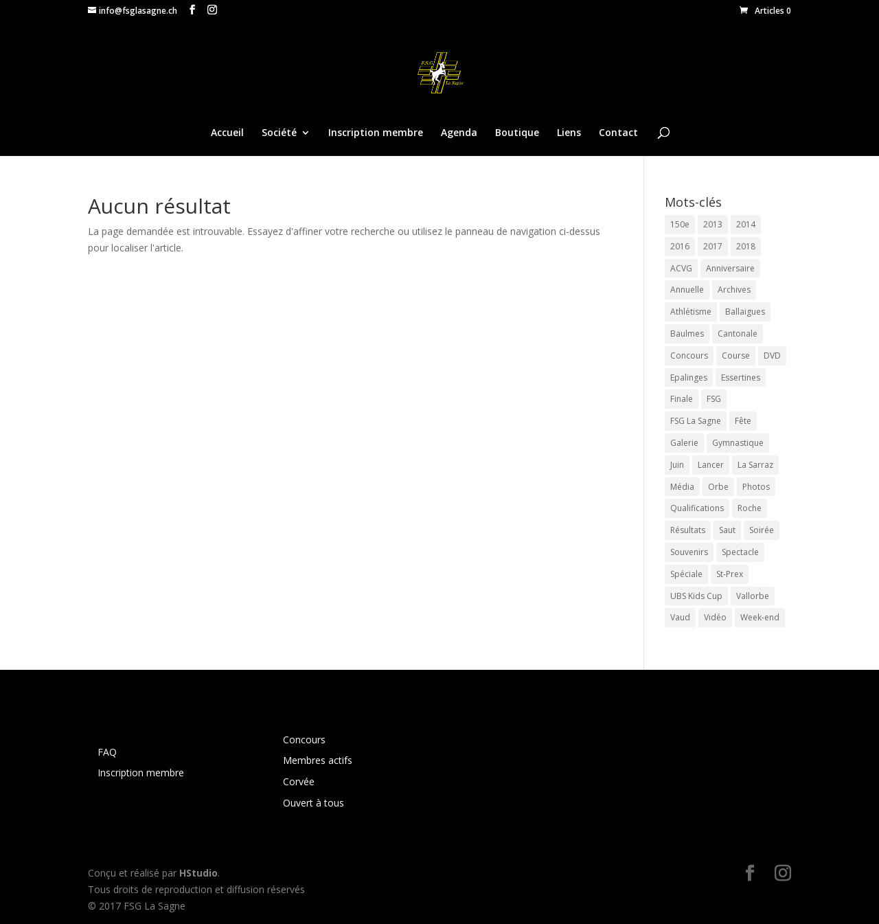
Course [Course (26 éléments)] (736, 355)
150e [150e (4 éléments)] (679, 224)
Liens (569, 133)
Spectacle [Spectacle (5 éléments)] (740, 552)
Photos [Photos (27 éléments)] (756, 487)
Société (279, 133)
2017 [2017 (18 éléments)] (712, 246)
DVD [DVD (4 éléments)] (772, 355)
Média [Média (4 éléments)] (682, 487)
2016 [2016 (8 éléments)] (679, 246)
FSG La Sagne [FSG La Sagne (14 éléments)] (695, 421)
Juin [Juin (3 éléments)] (677, 465)
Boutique (517, 133)
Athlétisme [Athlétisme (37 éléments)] (690, 311)
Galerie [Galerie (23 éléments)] (684, 443)
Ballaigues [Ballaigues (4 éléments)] (745, 311)
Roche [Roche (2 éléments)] (750, 508)
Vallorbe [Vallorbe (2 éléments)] (752, 596)
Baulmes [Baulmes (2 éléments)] (687, 333)
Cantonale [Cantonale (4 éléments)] (737, 333)
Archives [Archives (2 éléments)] (734, 289)
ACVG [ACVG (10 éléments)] (681, 268)
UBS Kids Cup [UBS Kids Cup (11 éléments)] (696, 596)
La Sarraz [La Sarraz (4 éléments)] (755, 465)
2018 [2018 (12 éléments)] (745, 246)
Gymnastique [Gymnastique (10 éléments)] (738, 443)
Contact (618, 133)
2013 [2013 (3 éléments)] (712, 224)
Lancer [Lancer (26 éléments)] (711, 465)
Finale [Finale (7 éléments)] (681, 399)
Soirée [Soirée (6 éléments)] (761, 530)
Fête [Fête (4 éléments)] (743, 421)
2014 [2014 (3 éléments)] (745, 224)
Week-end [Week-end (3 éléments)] (759, 617)
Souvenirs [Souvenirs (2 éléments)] (689, 552)
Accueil (227, 133)
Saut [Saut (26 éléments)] (727, 530)
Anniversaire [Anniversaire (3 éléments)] (730, 268)
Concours (304, 739)
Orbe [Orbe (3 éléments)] (718, 487)
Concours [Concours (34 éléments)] (689, 355)
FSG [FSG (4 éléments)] (714, 399)
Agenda (459, 133)
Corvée (299, 781)
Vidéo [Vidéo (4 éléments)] (715, 617)
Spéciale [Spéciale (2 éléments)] (686, 574)
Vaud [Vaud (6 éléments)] (680, 617)
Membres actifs (317, 760)
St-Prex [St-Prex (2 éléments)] (729, 574)
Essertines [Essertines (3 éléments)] (740, 377)
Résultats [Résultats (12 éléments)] (687, 530)
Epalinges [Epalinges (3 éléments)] (688, 377)
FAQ (107, 751)
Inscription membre (375, 133)
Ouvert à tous (313, 802)
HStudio (198, 872)
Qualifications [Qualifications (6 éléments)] (697, 508)
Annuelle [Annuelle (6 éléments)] (687, 289)
